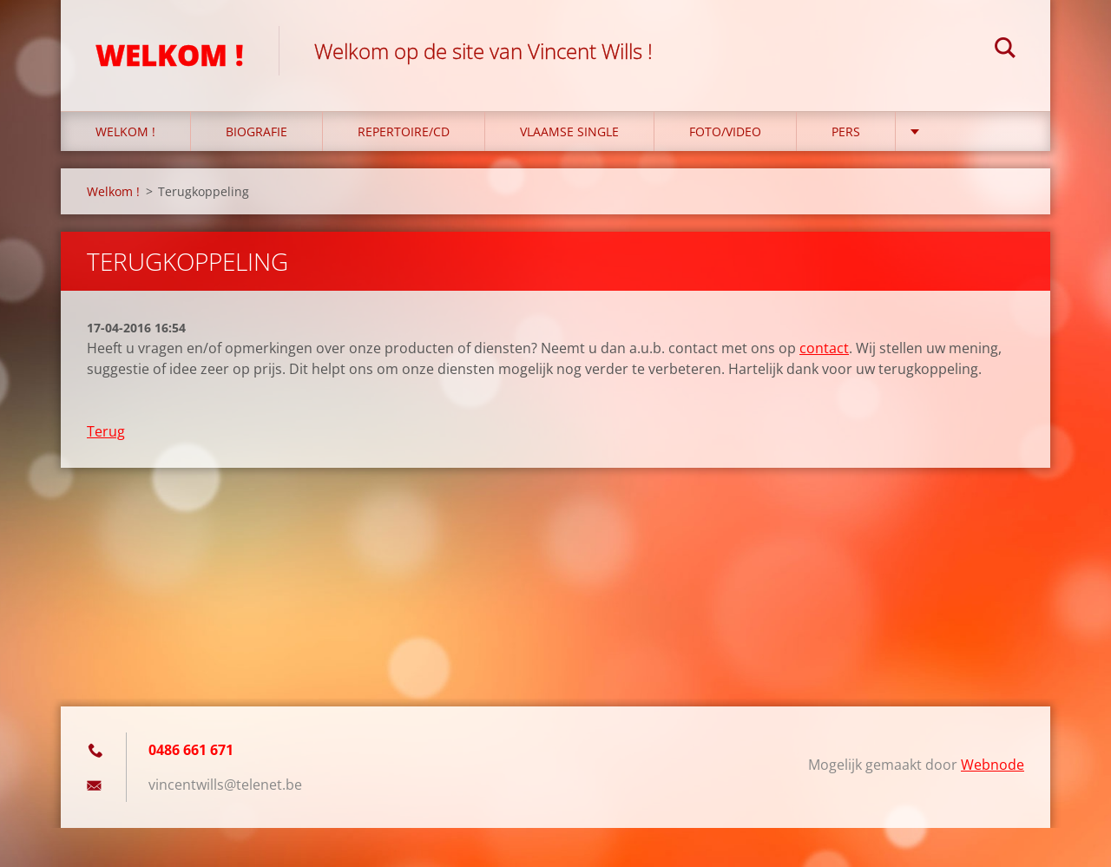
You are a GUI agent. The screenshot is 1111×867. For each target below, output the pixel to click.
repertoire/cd (404, 131)
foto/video (725, 131)
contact (824, 348)
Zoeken (1005, 50)
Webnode (992, 764)
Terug (106, 431)
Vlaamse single (569, 131)
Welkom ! (125, 131)
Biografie (256, 131)
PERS (846, 131)
